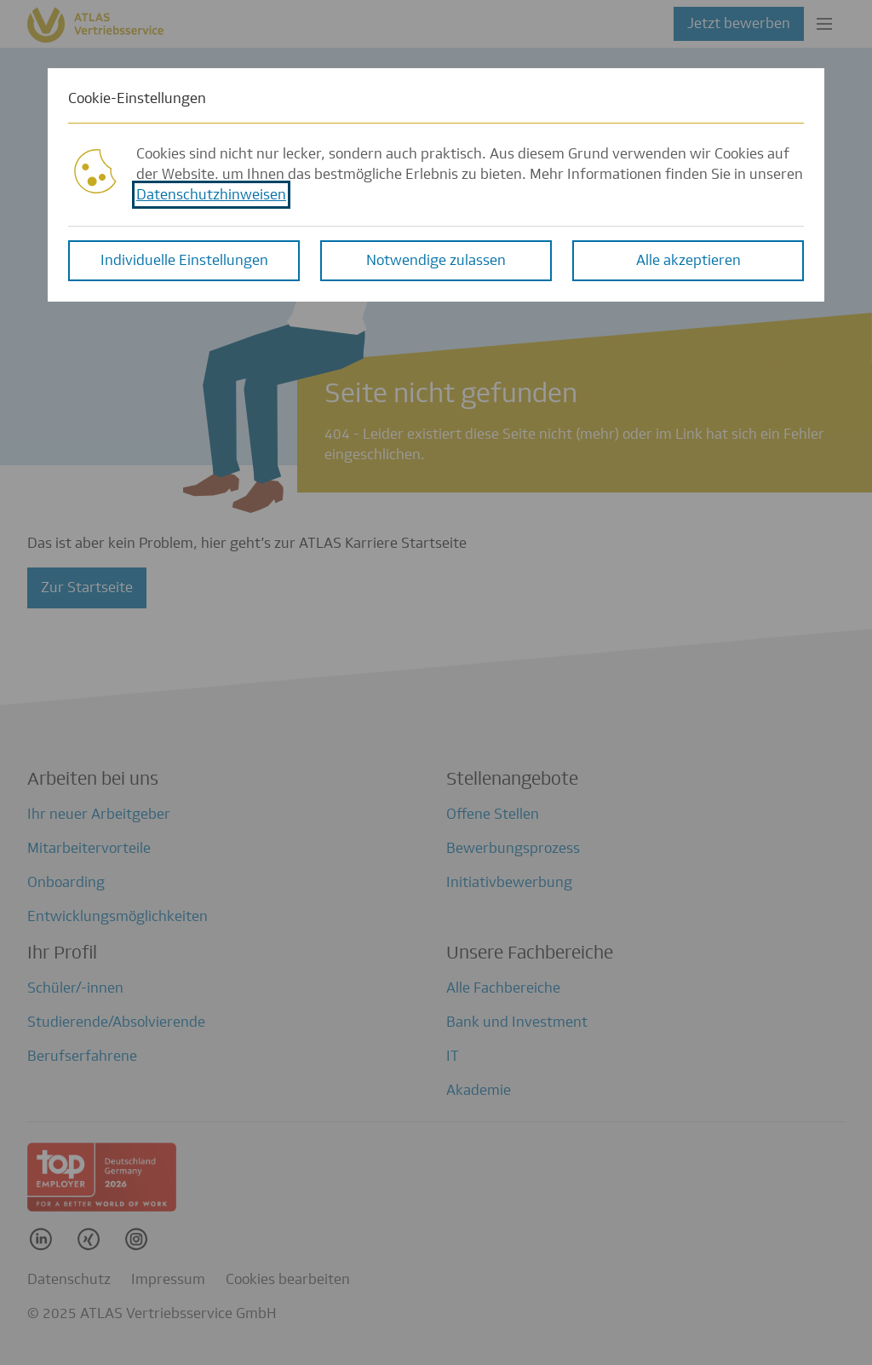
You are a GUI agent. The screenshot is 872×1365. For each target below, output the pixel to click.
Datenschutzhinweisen (211, 194)
